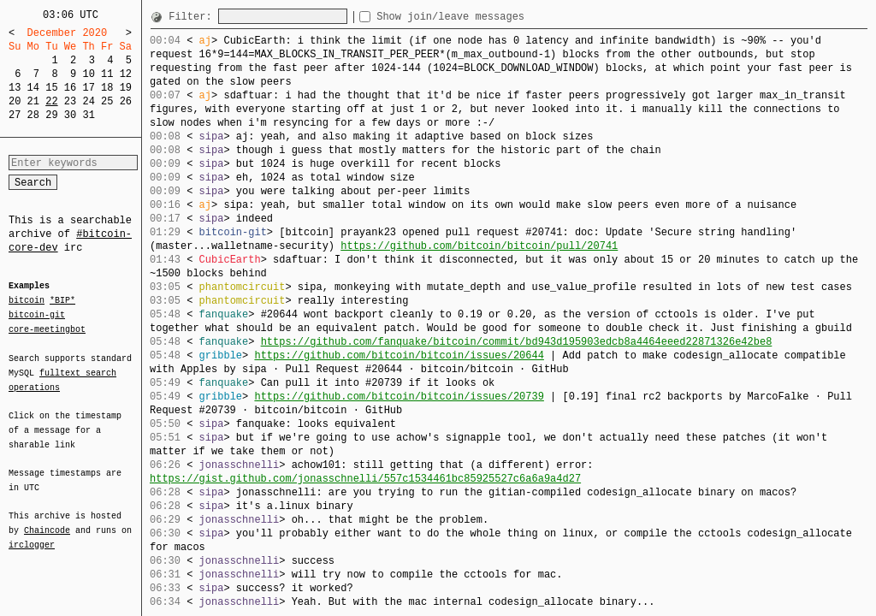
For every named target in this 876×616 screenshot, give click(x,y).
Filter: (193, 16)
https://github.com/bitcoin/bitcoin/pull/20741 (479, 246)
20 (15, 101)
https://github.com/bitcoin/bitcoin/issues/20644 (398, 355)
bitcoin (26, 301)
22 (51, 101)
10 (88, 74)
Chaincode (47, 520)
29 (51, 115)
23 (70, 101)
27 (15, 115)
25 (107, 101)
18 (107, 87)
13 (15, 87)
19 (126, 87)
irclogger (32, 534)
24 (88, 101)
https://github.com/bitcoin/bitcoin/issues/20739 (398, 396)
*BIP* (62, 301)
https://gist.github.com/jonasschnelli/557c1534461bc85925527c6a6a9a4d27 (365, 478)
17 (88, 87)
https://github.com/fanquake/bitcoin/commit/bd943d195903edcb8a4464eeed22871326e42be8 (516, 342)
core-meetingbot (47, 329)
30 (70, 115)
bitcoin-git (37, 315)
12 (126, 74)
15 (51, 87)
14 (33, 87)
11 (107, 74)
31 (88, 115)
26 (126, 101)
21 (33, 101)
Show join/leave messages (481, 16)
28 (33, 115)
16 (70, 87)
